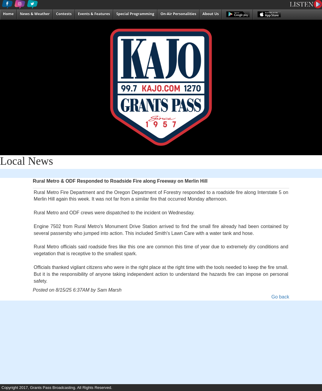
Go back (280, 296)
